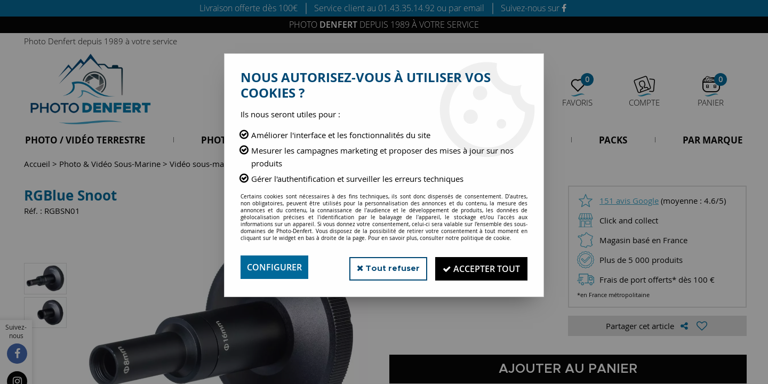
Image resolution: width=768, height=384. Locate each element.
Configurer (274, 267)
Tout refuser (383, 266)
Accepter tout (479, 267)
